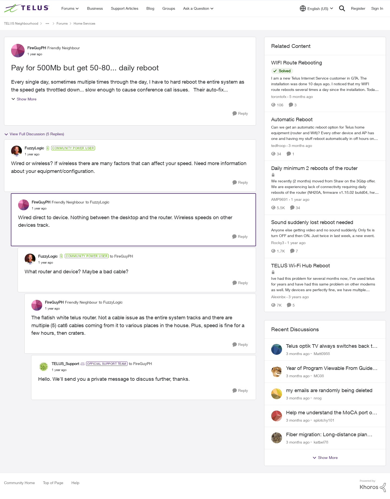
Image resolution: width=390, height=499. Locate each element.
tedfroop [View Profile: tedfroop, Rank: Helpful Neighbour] (278, 145)
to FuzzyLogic (97, 202)
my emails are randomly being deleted (329, 390)
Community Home (19, 482)
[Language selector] (316, 8)
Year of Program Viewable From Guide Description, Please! (329, 368)
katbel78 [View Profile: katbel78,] (321, 442)
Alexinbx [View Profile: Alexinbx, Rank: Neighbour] (278, 296)
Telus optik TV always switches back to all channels (330, 346)
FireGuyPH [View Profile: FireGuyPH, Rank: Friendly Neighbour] (36, 47)
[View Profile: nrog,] (276, 393)
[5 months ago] (300, 96)
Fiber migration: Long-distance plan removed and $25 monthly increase (326, 434)
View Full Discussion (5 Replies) (34, 134)
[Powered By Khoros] (373, 486)
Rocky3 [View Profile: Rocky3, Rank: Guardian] (277, 242)
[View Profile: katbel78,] (276, 437)
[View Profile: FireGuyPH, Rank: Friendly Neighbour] (18, 50)
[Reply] (240, 113)
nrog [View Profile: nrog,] (318, 398)
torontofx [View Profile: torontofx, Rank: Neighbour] (278, 96)
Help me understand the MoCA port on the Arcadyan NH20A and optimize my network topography (330, 412)
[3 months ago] (299, 145)
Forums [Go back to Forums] (62, 23)
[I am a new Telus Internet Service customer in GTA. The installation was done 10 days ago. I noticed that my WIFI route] (325, 83)
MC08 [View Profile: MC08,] (319, 375)
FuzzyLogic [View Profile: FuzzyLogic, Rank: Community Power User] (34, 148)
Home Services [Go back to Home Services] (84, 23)
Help (75, 482)
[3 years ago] (298, 296)
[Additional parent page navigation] (47, 23)
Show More (24, 99)
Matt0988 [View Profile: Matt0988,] (322, 353)
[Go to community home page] (27, 8)
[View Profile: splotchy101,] (276, 416)
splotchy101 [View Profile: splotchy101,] (324, 420)
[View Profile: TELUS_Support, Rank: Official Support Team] (43, 366)
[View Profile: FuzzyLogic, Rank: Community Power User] (16, 151)
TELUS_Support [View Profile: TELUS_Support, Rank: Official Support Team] (65, 363)
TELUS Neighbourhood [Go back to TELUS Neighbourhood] (21, 23)
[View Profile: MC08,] (276, 371)
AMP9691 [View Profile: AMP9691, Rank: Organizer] (279, 199)
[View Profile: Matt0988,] (276, 349)
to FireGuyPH (121, 256)
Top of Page (53, 482)
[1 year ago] (299, 199)
